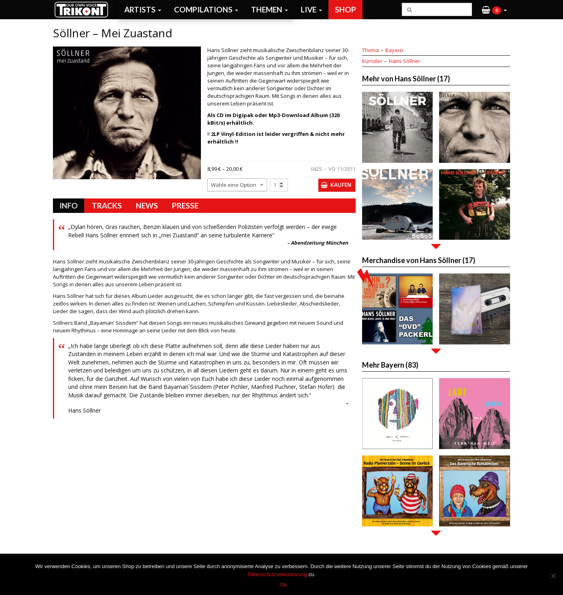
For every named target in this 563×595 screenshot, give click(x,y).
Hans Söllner (404, 61)
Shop (345, 9)
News (147, 205)
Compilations (206, 9)
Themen (269, 9)
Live (311, 9)
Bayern (394, 50)
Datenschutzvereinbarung (277, 574)
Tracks (107, 205)
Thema (370, 50)
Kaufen (340, 185)
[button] (494, 9)
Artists (142, 9)
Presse (185, 205)
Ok (283, 585)
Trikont (84, 9)
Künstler (372, 61)
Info (68, 205)
